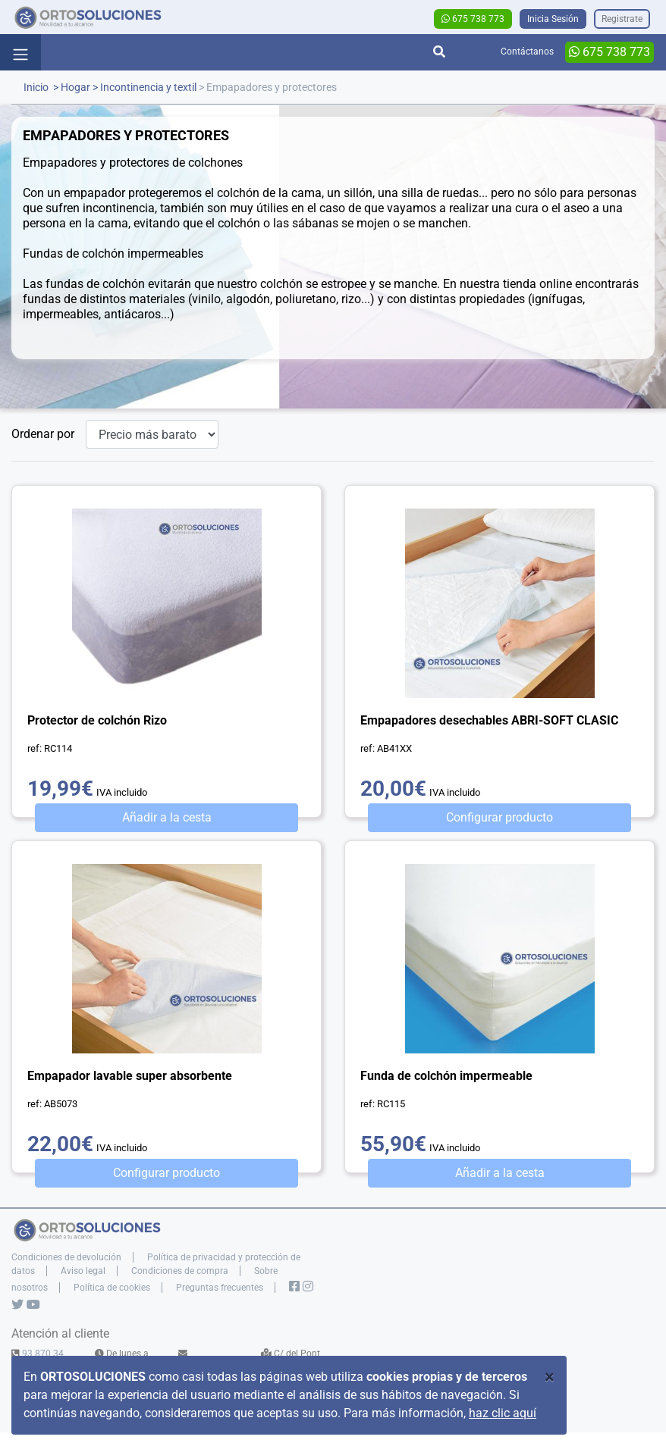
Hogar (75, 87)
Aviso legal (83, 1271)
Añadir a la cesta (167, 817)
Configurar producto (499, 817)
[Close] (549, 1377)
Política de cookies (112, 1287)
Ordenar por (42, 434)
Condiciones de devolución (66, 1257)
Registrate (622, 19)
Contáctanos (527, 51)
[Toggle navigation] (20, 52)
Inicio (36, 87)
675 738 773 (472, 19)
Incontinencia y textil (148, 87)
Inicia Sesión (553, 19)
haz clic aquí (502, 1413)
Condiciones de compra (179, 1271)
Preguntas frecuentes (219, 1287)
